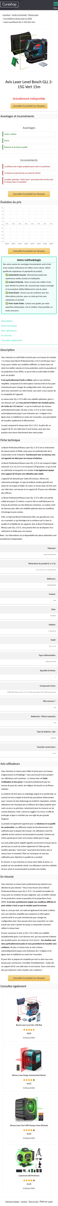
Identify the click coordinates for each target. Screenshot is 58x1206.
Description (7, 320)
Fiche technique (9, 325)
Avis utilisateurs (9, 330)
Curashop (6, 15)
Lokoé (50, 1201)
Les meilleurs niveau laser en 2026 (18, 18)
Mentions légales (12, 1201)
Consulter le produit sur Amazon (29, 105)
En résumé (6, 335)
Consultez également (11, 340)
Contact (24, 1201)
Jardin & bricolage (19, 15)
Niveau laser (33, 15)
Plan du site (33, 1201)
